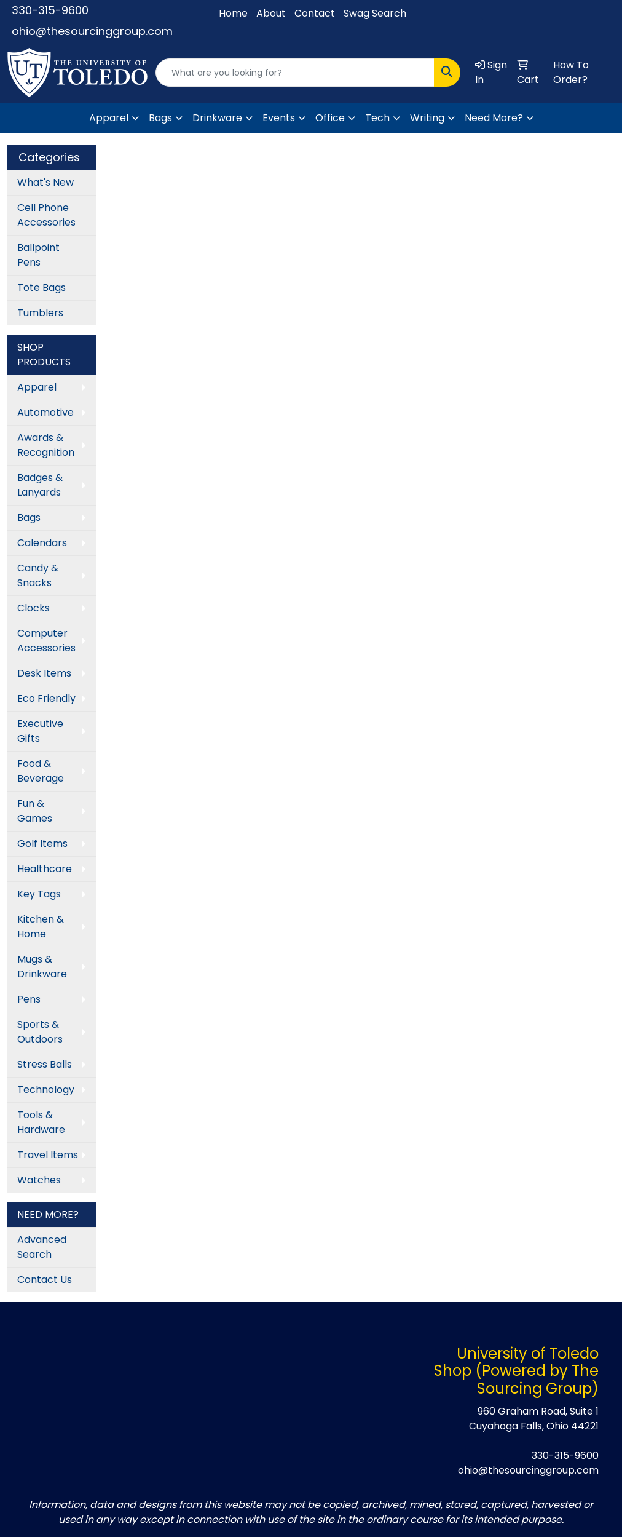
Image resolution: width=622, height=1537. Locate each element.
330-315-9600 (50, 10)
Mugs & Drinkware (42, 966)
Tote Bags (41, 287)
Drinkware (217, 118)
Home (233, 13)
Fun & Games (34, 810)
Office (330, 118)
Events (278, 118)
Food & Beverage (40, 771)
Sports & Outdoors (40, 1031)
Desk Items (44, 673)
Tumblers (40, 313)
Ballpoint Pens (38, 254)
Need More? (494, 118)
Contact (314, 13)
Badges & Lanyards (40, 485)
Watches (39, 1180)
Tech (377, 118)
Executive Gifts (40, 731)
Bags (160, 118)
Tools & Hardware (41, 1122)
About (271, 13)
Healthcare (44, 869)
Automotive (45, 412)
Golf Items (42, 843)
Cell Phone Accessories (46, 215)
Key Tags (39, 894)
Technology (45, 1089)
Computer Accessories (46, 640)
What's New (45, 182)
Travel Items (47, 1155)
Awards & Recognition (45, 445)
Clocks (33, 608)
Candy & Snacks (37, 575)
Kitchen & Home (40, 926)
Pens (29, 999)
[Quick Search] (295, 72)
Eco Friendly (46, 698)
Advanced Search (41, 1247)
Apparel (108, 118)
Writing (427, 118)
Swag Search (375, 13)
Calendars (42, 543)
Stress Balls (44, 1064)
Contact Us (44, 1280)
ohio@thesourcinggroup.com (92, 31)
